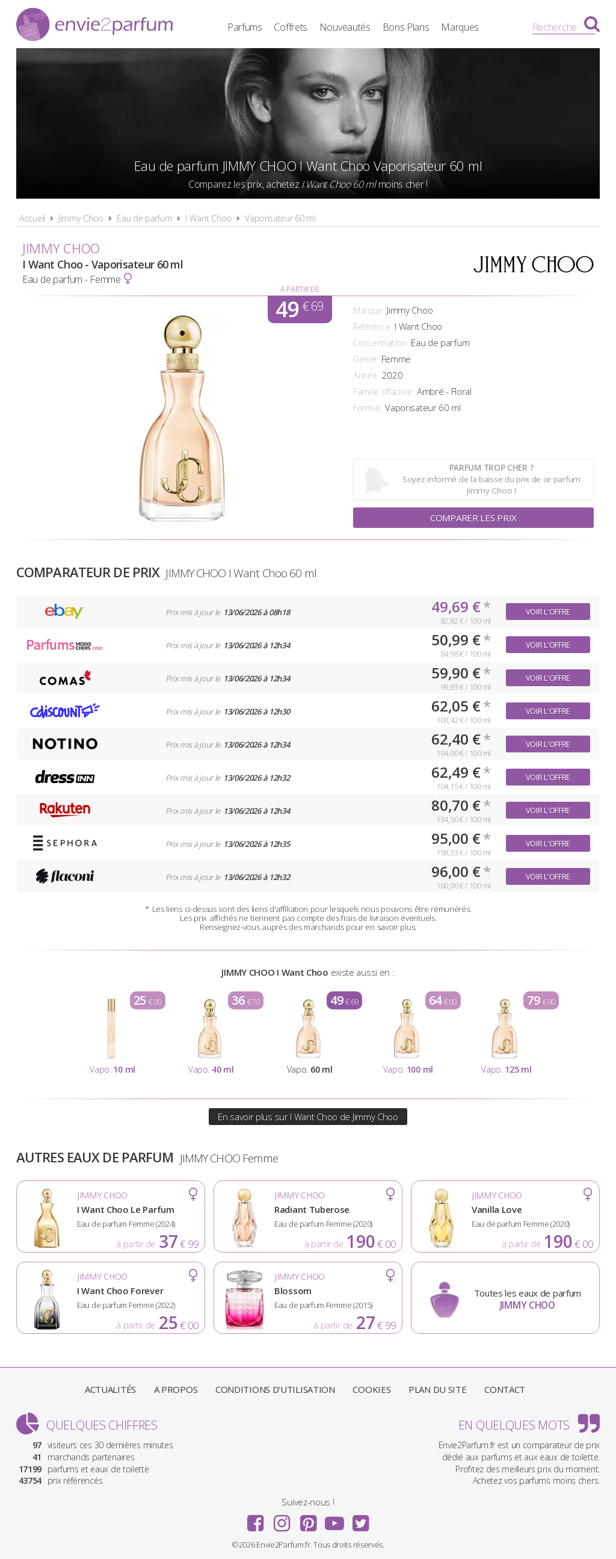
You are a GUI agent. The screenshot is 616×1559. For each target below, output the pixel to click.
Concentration (379, 343)
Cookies (371, 1389)
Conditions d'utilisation (275, 1389)
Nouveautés (345, 27)
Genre (365, 359)
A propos (176, 1389)
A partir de (299, 289)
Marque (367, 310)
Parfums (244, 27)
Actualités (110, 1389)
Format (366, 408)
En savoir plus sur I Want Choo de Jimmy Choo (308, 1117)
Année (365, 375)
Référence (371, 326)
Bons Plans (406, 27)
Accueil (32, 218)
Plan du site (437, 1389)
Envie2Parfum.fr (94, 26)
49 (299, 309)
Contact (504, 1389)
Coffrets (290, 27)
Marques (460, 27)
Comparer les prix (473, 518)
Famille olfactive (382, 391)
